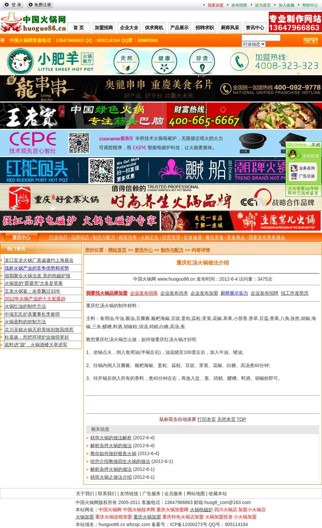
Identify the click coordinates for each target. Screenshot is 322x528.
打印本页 (206, 419)
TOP (241, 419)
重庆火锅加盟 (147, 516)
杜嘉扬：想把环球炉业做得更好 (37, 337)
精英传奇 (128, 237)
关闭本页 (226, 419)
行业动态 (58, 237)
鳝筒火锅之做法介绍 (111, 477)
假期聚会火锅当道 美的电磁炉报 (37, 275)
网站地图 (196, 493)
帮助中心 (310, 5)
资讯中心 (21, 237)
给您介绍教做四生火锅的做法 (120, 461)
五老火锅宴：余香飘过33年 (32, 291)
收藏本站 (218, 493)
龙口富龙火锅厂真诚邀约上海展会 (39, 260)
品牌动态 (80, 237)
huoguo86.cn (112, 524)
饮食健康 (193, 237)
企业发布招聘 (264, 293)
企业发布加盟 (204, 293)
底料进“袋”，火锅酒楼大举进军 (36, 344)
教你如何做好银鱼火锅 (113, 453)
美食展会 (236, 237)
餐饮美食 (214, 237)
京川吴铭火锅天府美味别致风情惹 (39, 329)
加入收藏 (286, 5)
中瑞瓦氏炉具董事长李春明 (32, 314)
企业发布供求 (174, 293)
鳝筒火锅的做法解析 (111, 437)
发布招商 (239, 5)
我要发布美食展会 (266, 237)
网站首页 (117, 250)
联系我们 (107, 493)
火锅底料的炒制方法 (25, 321)
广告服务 (151, 493)
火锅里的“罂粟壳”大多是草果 (34, 283)
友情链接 (129, 493)
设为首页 (263, 5)
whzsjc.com (138, 524)
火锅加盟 (85, 516)
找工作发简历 (295, 293)
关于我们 (85, 493)
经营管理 (171, 237)
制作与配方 (104, 237)
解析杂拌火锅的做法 (111, 445)
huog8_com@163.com (227, 502)
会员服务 (173, 493)
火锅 (109, 305)
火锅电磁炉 (201, 509)
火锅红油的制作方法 (25, 306)
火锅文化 (149, 237)
